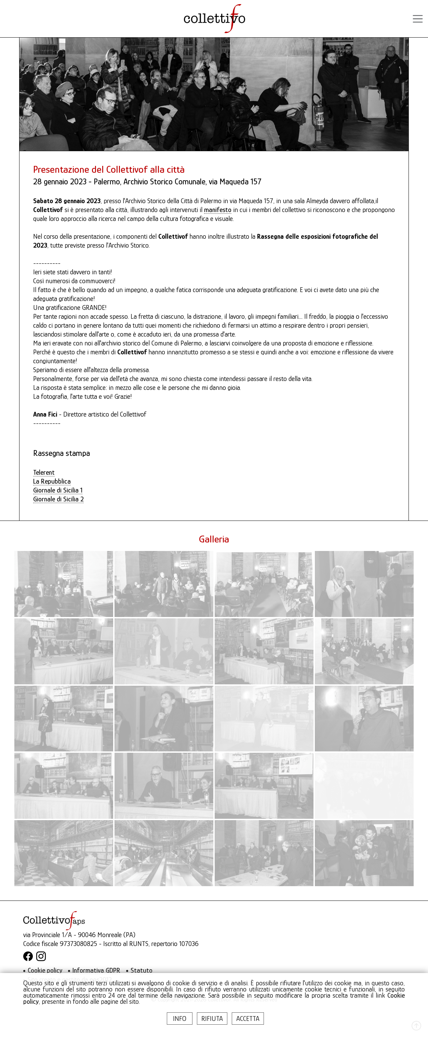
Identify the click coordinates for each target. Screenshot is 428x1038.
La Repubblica (52, 481)
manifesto (217, 209)
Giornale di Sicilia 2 (58, 499)
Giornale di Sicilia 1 (57, 490)
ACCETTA (247, 1018)
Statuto (141, 970)
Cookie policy (45, 970)
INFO (179, 1018)
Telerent (44, 472)
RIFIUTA (212, 1018)
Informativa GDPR (96, 970)
